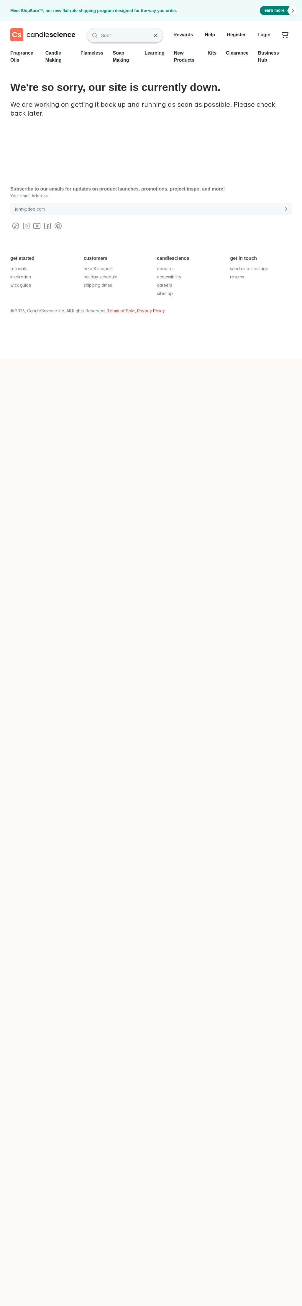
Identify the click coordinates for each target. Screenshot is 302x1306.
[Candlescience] (45, 35)
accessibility (169, 276)
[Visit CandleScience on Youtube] (37, 226)
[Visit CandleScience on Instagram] (26, 226)
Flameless (92, 52)
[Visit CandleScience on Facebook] (47, 226)
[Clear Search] (156, 35)
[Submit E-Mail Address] (286, 209)
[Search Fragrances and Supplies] (125, 35)
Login (263, 34)
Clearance (237, 52)
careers (164, 284)
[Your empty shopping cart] (285, 35)
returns (237, 276)
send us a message (249, 268)
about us (166, 268)
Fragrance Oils (21, 56)
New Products (184, 56)
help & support (98, 268)
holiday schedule (100, 276)
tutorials (18, 268)
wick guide (20, 284)
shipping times (98, 284)
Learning (155, 52)
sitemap (165, 293)
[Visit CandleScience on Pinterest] (58, 226)
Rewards (183, 34)
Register (236, 34)
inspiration (20, 276)
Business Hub (268, 56)
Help (210, 34)
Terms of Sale (121, 310)
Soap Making (121, 56)
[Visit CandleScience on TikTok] (15, 226)
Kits (212, 52)
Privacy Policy (151, 310)
